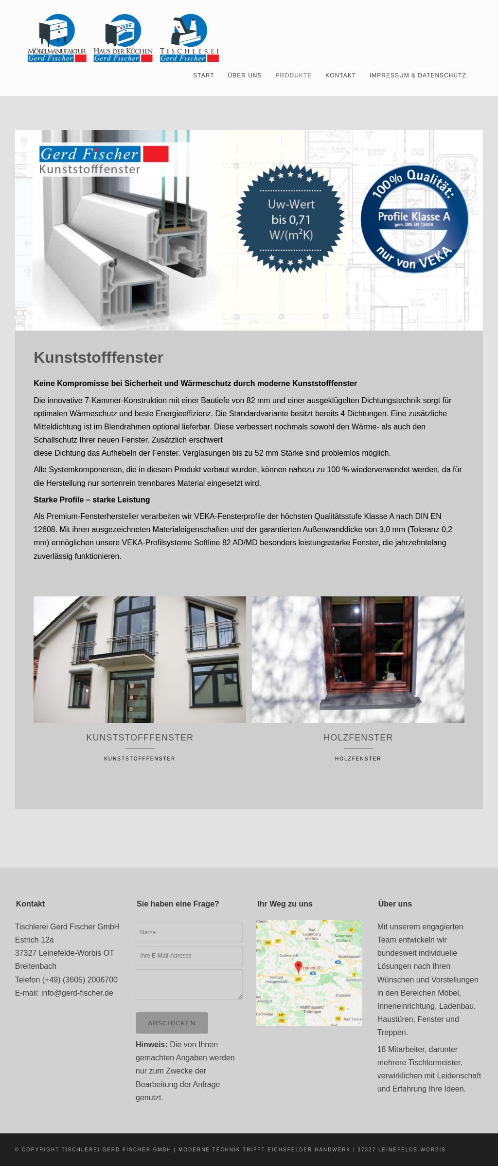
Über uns (245, 75)
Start (203, 75)
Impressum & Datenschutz (418, 75)
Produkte (294, 75)
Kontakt (340, 75)
